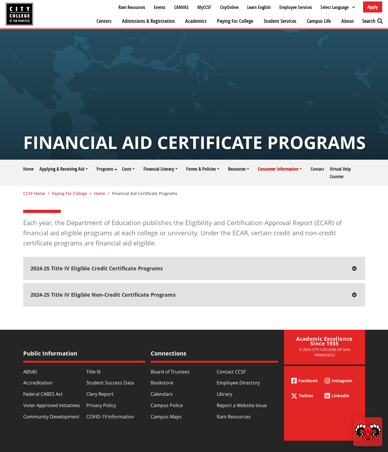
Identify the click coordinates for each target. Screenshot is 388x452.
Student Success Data (110, 383)
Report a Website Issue (242, 405)
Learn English (259, 7)
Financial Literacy (158, 169)
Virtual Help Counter (340, 173)
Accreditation (37, 383)
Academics (196, 21)
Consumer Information (278, 169)
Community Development (51, 416)
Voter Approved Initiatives (51, 405)
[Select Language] (337, 7)
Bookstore (162, 383)
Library (224, 394)
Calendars (162, 394)
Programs (104, 169)
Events (159, 7)
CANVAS (181, 7)
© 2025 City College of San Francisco (324, 352)
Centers (104, 21)
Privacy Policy (101, 405)
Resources (237, 169)
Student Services (280, 21)
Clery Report (100, 394)
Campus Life (319, 21)
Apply (372, 7)
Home (28, 169)
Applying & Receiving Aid (61, 169)
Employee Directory (238, 383)
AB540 (30, 372)
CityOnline (229, 7)
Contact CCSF (231, 372)
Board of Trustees (170, 372)
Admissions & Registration (148, 21)
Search (368, 21)
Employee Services (295, 7)
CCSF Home (34, 193)
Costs (126, 169)
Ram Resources (132, 7)
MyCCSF (204, 7)
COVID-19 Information (110, 416)
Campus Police (167, 405)
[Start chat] (367, 431)
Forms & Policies (201, 169)
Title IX (93, 372)
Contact (317, 169)
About (347, 21)
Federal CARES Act (43, 394)
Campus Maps (166, 416)
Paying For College (235, 21)
